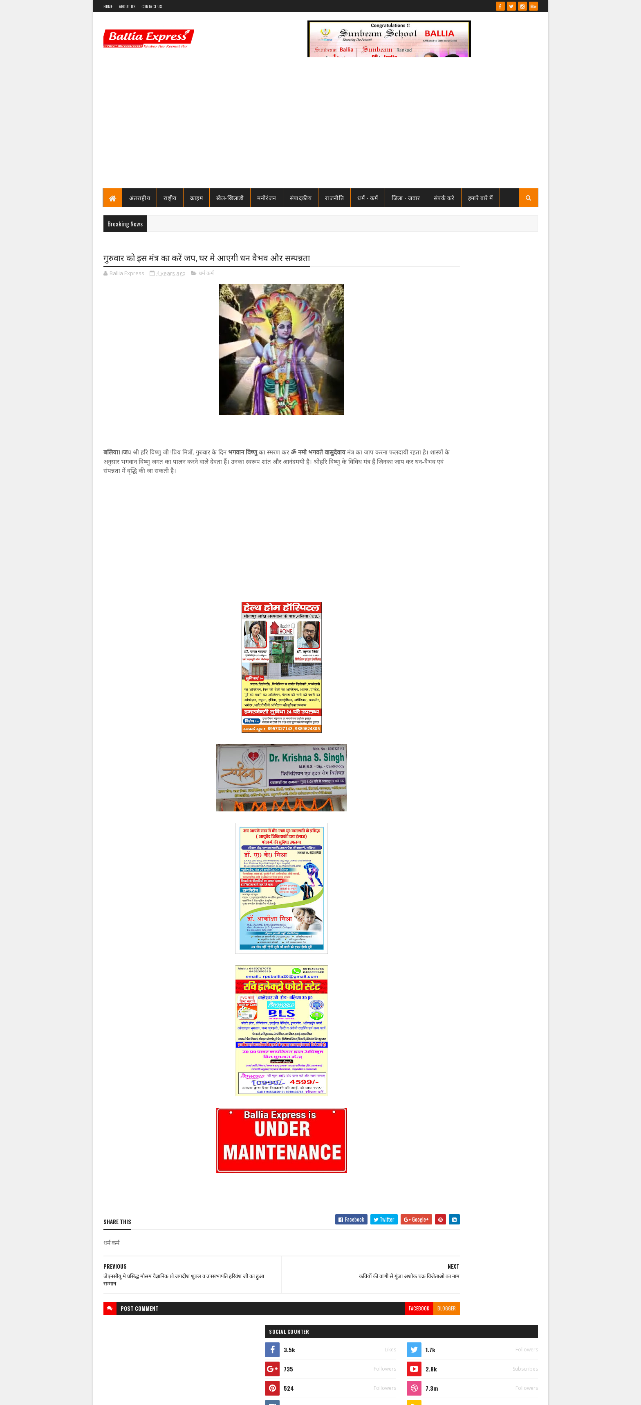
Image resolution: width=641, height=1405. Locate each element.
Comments (505, 550)
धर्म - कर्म (367, 197)
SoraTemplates (132, 1393)
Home (108, 6)
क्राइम (196, 197)
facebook (352, 1309)
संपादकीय (301, 197)
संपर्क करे (444, 197)
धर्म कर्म (206, 274)
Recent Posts (440, 550)
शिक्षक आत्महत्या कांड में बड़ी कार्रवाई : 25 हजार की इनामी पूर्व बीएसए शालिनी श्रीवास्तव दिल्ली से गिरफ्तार (490, 522)
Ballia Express (433, 369)
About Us (127, 6)
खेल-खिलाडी (230, 197)
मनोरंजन (266, 197)
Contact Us (151, 6)
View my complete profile (434, 380)
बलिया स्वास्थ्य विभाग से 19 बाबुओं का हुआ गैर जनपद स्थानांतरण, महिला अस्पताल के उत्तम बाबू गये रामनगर (489, 422)
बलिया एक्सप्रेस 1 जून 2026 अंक (475, 448)
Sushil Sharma (190, 1393)
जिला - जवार (406, 197)
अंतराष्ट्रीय (139, 197)
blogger (379, 1309)
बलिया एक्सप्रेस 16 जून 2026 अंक (477, 879)
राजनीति (334, 197)
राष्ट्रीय (170, 197)
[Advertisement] (320, 127)
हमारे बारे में (480, 197)
